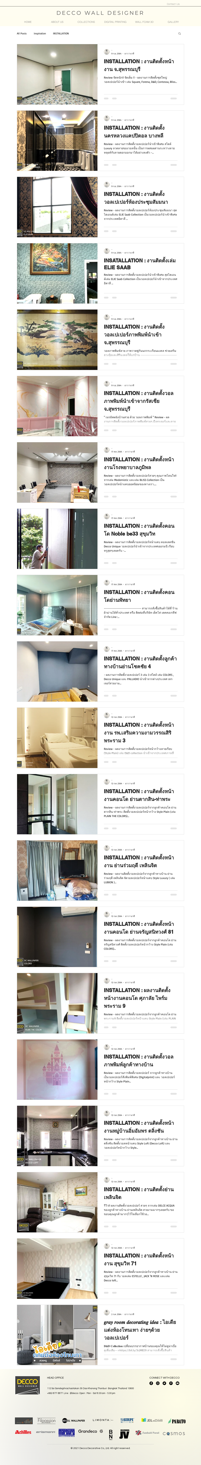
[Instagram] (158, 1383)
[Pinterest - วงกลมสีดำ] (171, 1383)
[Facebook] (151, 1383)
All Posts (22, 33)
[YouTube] (177, 1383)
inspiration (40, 33)
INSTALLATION (61, 33)
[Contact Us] (173, 4)
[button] (86, 22)
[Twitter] (164, 1383)
